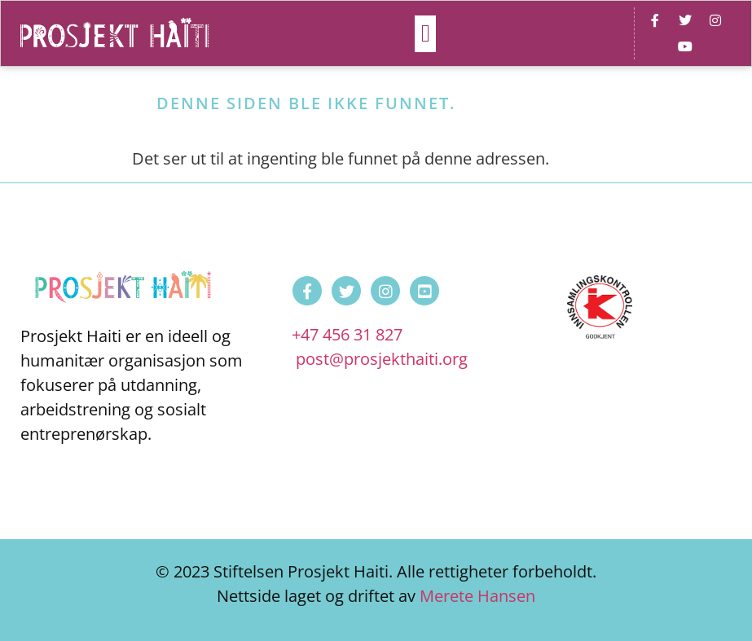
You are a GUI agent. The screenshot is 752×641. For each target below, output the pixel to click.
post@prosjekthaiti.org (382, 359)
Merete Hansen (477, 596)
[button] (425, 33)
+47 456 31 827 (347, 334)
